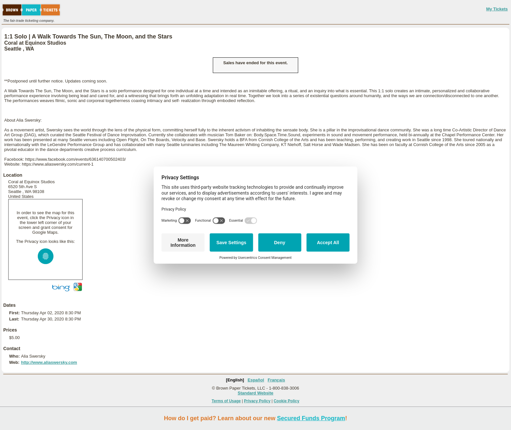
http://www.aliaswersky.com (49, 362)
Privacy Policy (257, 401)
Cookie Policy (286, 401)
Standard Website (255, 393)
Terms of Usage (226, 401)
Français (276, 380)
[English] (235, 380)
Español (256, 380)
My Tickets (497, 9)
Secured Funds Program (311, 418)
